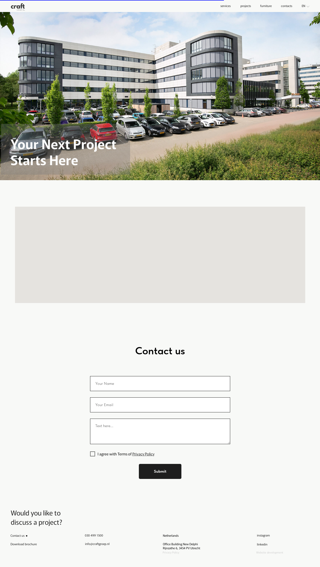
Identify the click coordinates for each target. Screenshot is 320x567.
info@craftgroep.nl (97, 543)
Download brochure (24, 544)
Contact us (18, 535)
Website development (269, 552)
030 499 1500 (94, 535)
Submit (160, 471)
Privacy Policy (143, 453)
